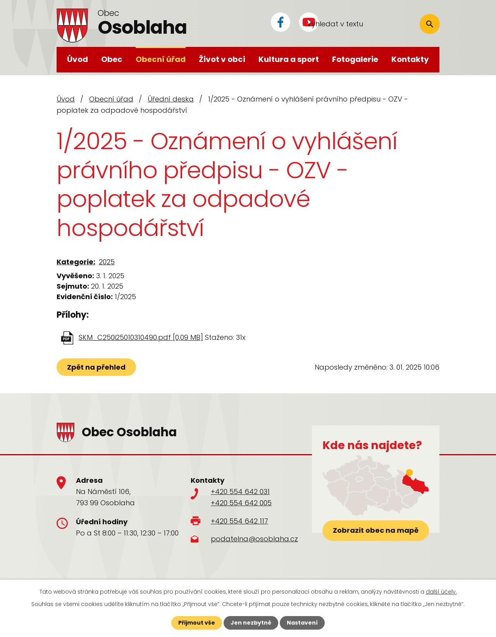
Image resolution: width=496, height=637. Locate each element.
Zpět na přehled (96, 367)
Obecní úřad (161, 59)
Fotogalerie (355, 59)
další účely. (441, 592)
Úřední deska (171, 99)
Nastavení (302, 623)
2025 (107, 262)
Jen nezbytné (251, 623)
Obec (111, 59)
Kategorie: (76, 262)
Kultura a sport (288, 59)
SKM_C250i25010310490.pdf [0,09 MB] (141, 337)
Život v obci (222, 59)
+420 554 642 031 (240, 491)
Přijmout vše (196, 623)
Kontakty (410, 59)
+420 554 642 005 (241, 503)
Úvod (77, 59)
